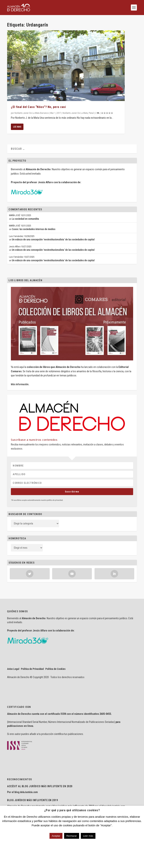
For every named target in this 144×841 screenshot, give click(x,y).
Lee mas (17, 126)
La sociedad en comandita (25, 218)
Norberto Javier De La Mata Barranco (31, 113)
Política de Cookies (55, 668)
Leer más (88, 835)
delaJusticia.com (29, 792)
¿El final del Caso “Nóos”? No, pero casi (38, 107)
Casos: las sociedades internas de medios (33, 229)
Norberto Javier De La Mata (75, 113)
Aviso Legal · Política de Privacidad (25, 668)
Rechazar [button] (71, 835)
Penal (91, 113)
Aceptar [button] (56, 835)
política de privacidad (55, 500)
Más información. (20, 384)
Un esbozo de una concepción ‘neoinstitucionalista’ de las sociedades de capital (53, 239)
